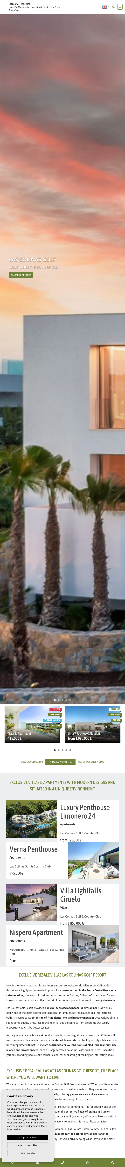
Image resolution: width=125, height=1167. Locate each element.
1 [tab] (55, 700)
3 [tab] (62, 700)
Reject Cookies (28, 1153)
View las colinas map (32, 761)
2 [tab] (59, 700)
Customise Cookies (27, 1145)
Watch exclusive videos (91, 761)
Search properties (21, 275)
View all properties (61, 761)
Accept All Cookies (28, 1137)
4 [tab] (66, 700)
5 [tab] (70, 700)
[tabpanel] (62, 360)
